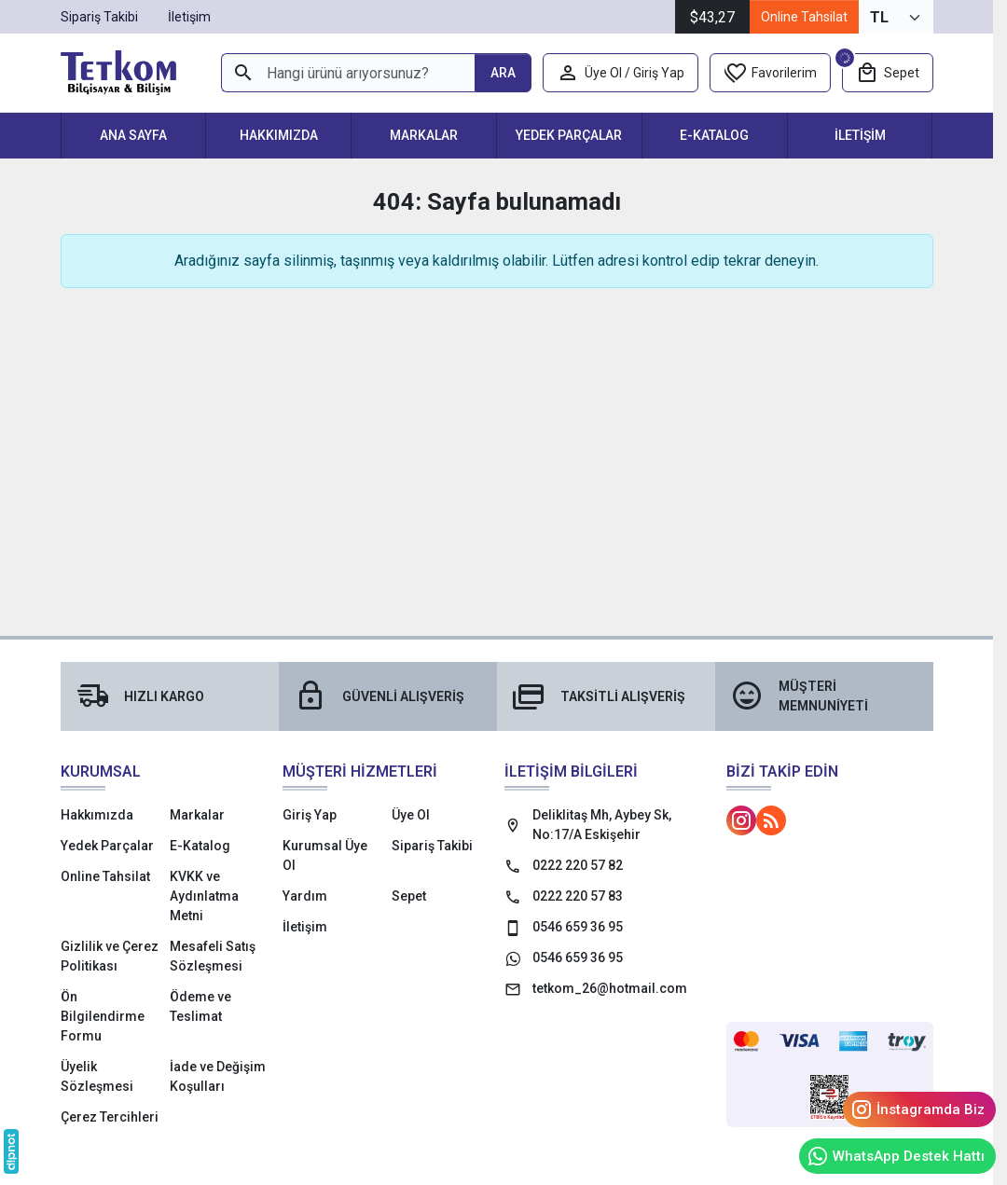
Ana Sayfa (133, 135)
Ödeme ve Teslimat (200, 1006)
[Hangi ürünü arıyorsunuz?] (347, 72)
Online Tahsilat (804, 16)
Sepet (409, 896)
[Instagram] (741, 820)
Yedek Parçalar (569, 135)
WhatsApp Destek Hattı (896, 1156)
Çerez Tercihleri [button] (110, 1116)
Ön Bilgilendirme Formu (103, 1016)
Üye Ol (411, 814)
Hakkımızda (279, 135)
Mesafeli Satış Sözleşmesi (212, 956)
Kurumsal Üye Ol (325, 855)
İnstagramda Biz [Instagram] (917, 1109)
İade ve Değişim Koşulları (218, 1076)
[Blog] (771, 820)
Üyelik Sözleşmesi (97, 1076)
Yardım (305, 896)
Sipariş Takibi (432, 845)
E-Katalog (714, 135)
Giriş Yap (310, 814)
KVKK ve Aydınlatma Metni (204, 896)
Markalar (424, 135)
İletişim (860, 135)
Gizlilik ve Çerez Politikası (110, 956)
